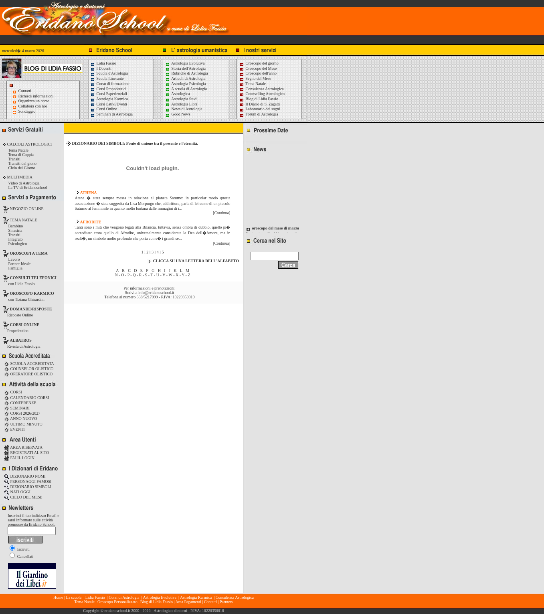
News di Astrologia (183, 109)
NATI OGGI (17, 492)
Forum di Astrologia (258, 114)
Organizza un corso (34, 101)
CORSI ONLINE (25, 324)
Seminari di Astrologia (111, 114)
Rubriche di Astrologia (186, 73)
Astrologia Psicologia (185, 83)
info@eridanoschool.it (156, 292)
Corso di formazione (109, 83)
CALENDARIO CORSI (26, 397)
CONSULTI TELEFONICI (33, 278)
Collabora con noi (32, 106)
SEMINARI (17, 408)
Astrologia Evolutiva (185, 63)
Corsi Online (103, 109)
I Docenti (100, 68)
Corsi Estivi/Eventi (108, 104)
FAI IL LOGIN (19, 458)
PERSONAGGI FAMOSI (27, 481)
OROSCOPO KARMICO (32, 293)
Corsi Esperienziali (108, 93)
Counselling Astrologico (262, 93)
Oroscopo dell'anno (261, 73)
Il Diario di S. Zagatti (259, 104)
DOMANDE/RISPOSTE (31, 309)
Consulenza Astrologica (261, 89)
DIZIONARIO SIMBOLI (27, 486)
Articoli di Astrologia (185, 78)
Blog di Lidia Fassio (258, 99)
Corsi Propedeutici (108, 89)
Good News (177, 114)
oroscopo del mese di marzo (275, 231)
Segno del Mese (255, 78)
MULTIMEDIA (19, 177)
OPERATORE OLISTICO (28, 374)
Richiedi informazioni (36, 96)
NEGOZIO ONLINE (26, 209)
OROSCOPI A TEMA (29, 253)
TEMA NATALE (23, 220)
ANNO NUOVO (20, 418)
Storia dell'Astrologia (185, 68)
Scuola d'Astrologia (109, 73)
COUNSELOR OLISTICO (29, 369)
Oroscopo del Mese (258, 68)
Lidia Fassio (103, 63)
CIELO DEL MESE (23, 497)
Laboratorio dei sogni (259, 109)
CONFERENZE (20, 403)
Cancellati (21, 556)
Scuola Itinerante (107, 78)
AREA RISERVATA (23, 447)
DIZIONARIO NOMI (25, 476)
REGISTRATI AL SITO (26, 452)
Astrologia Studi (181, 99)
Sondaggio (27, 111)
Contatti (24, 91)
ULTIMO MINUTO (23, 424)
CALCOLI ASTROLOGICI (29, 144)
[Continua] (221, 213)
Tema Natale (252, 83)
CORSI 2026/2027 (22, 413)
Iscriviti (20, 549)
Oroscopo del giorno (259, 63)
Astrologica (177, 93)
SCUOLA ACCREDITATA (29, 363)
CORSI (13, 392)
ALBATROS (21, 340)
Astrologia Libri (181, 104)
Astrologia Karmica (109, 99)
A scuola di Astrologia (186, 89)
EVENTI (14, 429)
